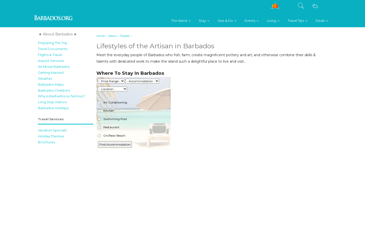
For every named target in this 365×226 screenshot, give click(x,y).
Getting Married (50, 73)
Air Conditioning (112, 102)
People (124, 36)
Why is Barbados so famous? (61, 96)
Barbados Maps (51, 84)
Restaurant (108, 127)
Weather (45, 78)
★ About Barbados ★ (58, 34)
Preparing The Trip (52, 43)
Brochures (46, 142)
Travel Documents (52, 49)
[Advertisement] (211, 190)
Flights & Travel (50, 55)
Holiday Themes (51, 136)
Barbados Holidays (53, 108)
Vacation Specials (52, 130)
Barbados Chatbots (54, 90)
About (112, 36)
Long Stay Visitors (52, 102)
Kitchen (106, 110)
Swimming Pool (112, 119)
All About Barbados (54, 67)
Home (100, 36)
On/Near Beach (111, 135)
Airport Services (51, 61)
